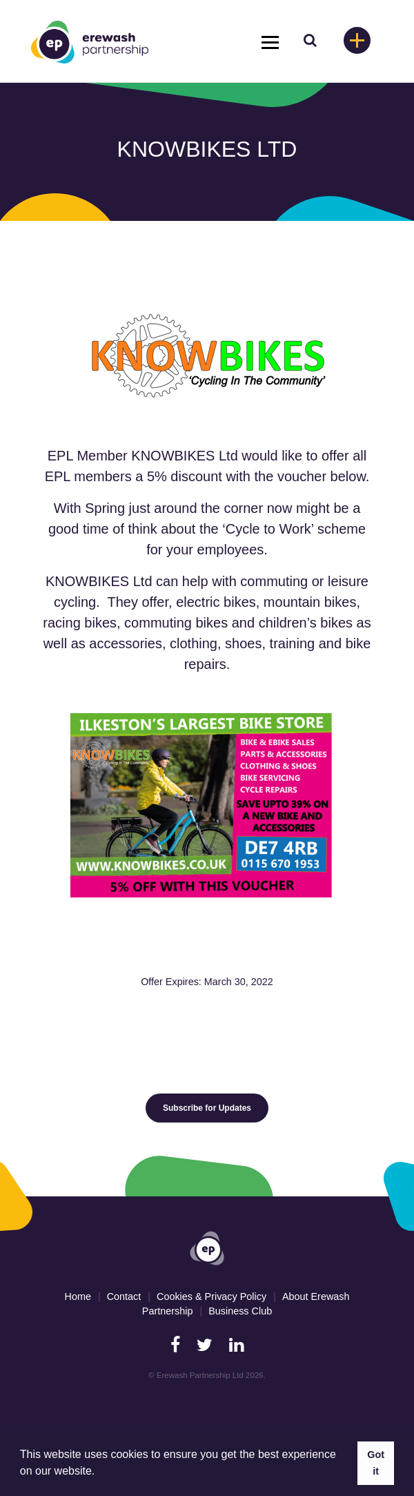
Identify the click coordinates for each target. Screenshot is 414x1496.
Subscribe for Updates (207, 1108)
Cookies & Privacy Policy (211, 1296)
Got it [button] (375, 1463)
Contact (124, 1296)
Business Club (240, 1311)
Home (78, 1296)
